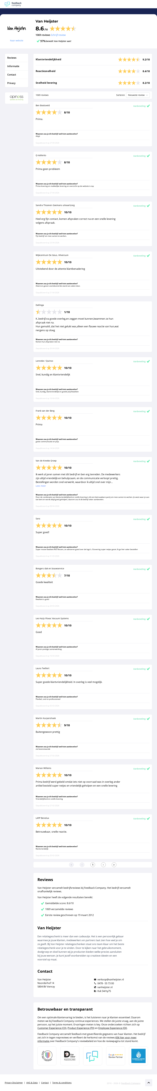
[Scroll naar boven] (148, 1082)
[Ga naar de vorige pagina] (82, 864)
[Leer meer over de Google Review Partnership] (116, 1056)
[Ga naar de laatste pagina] (114, 864)
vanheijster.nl (105, 987)
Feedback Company (130, 1083)
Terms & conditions (62, 1082)
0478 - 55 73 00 (105, 983)
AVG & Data (32, 1082)
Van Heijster (47, 21)
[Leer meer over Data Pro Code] (47, 1056)
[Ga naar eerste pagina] (71, 864)
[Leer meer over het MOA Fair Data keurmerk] (70, 1056)
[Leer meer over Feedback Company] (93, 1056)
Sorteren (120, 95)
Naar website (16, 40)
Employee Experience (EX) (112, 1028)
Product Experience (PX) (81, 1028)
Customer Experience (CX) (51, 1028)
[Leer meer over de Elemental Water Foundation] (138, 1056)
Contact (45, 1082)
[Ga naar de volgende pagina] (103, 864)
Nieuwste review (138, 95)
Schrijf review (58, 35)
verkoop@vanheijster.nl (110, 979)
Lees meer (41, 485)
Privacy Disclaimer (14, 1082)
